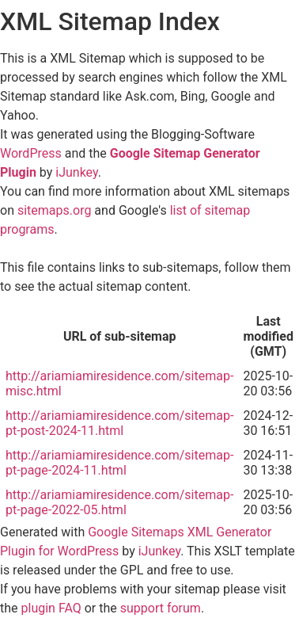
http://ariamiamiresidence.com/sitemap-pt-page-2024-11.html (119, 463)
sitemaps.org (54, 210)
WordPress (31, 153)
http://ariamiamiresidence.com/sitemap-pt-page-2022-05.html (119, 502)
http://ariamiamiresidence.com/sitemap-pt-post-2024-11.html (119, 423)
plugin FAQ (51, 608)
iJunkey (76, 172)
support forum (160, 608)
